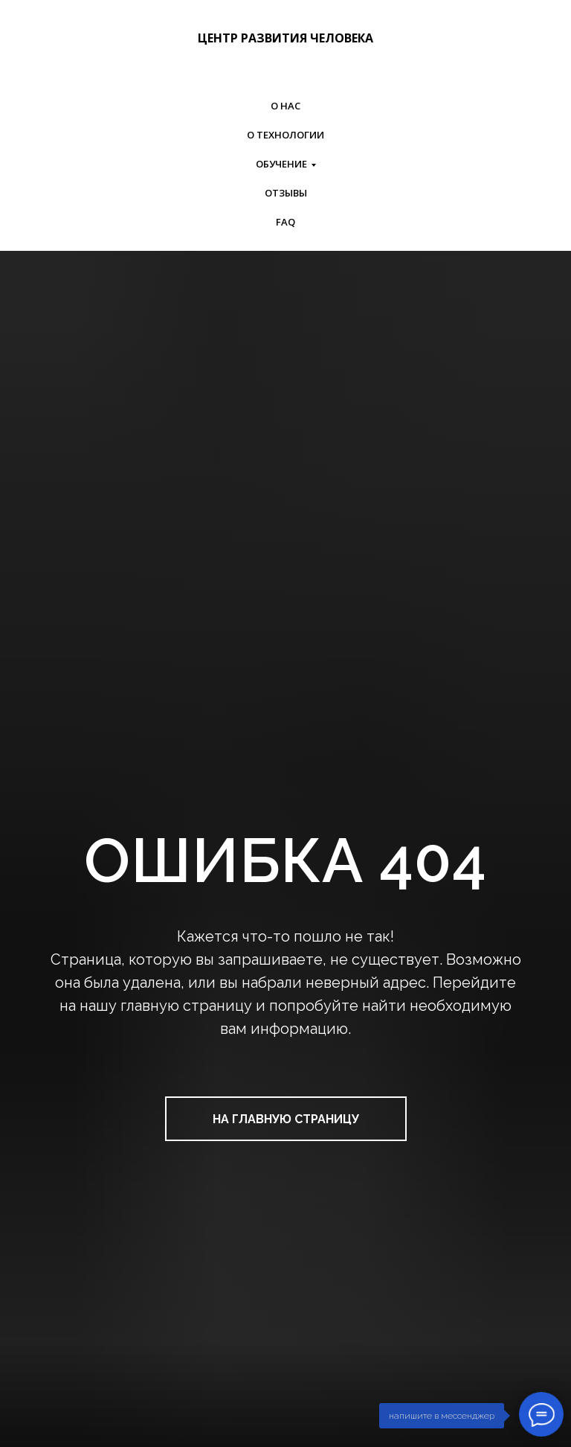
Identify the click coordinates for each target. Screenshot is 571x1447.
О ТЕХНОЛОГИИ (285, 134)
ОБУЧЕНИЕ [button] (281, 163)
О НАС (285, 105)
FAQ (285, 222)
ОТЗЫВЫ (286, 192)
